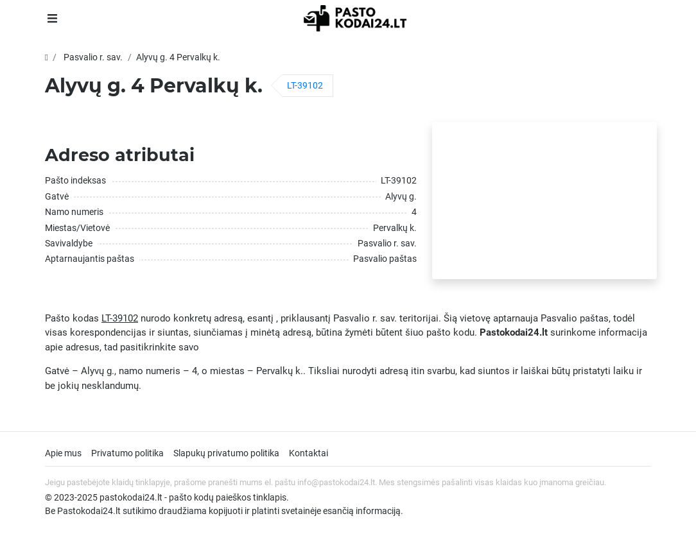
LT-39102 (305, 85)
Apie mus (63, 453)
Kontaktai (308, 453)
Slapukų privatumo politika (226, 453)
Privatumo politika (127, 453)
